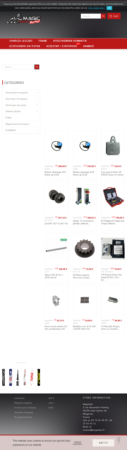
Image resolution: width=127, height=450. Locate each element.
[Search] (93, 16)
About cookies (77, 443)
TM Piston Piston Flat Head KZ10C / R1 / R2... (111, 277)
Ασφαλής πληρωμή (23, 412)
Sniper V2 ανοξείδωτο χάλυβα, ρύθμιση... (83, 222)
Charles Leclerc (13, 111)
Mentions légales (23, 402)
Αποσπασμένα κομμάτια (17, 92)
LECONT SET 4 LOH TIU (56, 223)
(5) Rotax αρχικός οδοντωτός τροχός (81, 276)
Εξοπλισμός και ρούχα (16, 105)
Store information (96, 398)
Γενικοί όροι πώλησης (25, 407)
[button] (119, 441)
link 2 (51, 402)
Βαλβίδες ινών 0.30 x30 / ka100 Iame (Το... (84, 327)
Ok (109, 8)
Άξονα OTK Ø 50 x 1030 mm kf (54, 276)
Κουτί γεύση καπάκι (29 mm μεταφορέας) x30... (56, 327)
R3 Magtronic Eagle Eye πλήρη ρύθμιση (112, 222)
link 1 (51, 398)
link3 (51, 407)
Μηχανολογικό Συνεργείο (17, 123)
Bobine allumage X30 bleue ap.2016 (55, 173)
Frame (8, 117)
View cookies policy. (96, 8)
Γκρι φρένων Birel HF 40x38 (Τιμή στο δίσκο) (112, 173)
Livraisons (19, 398)
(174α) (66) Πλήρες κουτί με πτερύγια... (110, 327)
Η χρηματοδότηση (23, 417)
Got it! (103, 443)
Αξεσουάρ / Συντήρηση (16, 98)
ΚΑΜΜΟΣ (11, 130)
